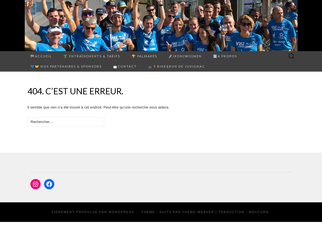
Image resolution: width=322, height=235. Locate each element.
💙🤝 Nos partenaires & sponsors (66, 66)
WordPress (121, 212)
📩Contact (125, 66)
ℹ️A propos (225, 56)
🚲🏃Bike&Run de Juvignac (176, 66)
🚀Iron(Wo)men (185, 56)
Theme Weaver (198, 212)
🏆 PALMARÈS (144, 56)
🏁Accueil (41, 56)
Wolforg (259, 212)
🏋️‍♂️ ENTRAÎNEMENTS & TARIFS (91, 56)
